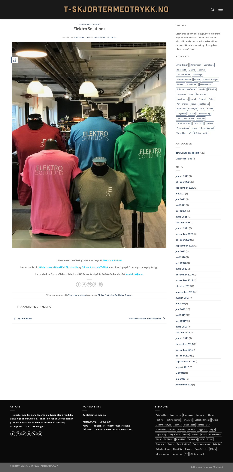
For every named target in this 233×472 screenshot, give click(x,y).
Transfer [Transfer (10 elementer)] (209, 123)
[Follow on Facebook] (12, 433)
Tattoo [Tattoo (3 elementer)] (191, 113)
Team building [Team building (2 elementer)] (203, 113)
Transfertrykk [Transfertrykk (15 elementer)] (182, 128)
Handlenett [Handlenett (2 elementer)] (192, 84)
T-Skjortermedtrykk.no (104, 38)
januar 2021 (182, 228)
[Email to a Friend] (89, 284)
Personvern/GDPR (49, 465)
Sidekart (218, 467)
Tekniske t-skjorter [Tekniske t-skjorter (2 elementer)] (185, 118)
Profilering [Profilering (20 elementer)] (204, 104)
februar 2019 (183, 332)
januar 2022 (182, 176)
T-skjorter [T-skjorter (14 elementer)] (181, 113)
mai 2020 (180, 257)
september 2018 (185, 361)
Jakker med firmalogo (201, 467)
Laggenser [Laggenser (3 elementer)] (181, 94)
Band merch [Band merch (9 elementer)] (195, 65)
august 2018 (182, 367)
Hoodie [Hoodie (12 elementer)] (202, 89)
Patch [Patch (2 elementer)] (211, 99)
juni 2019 (180, 309)
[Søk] (212, 9)
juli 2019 (180, 303)
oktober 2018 (183, 355)
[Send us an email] (29, 433)
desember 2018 (184, 344)
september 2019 (185, 291)
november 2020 (184, 234)
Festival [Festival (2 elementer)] (201, 70)
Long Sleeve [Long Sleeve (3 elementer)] (182, 99)
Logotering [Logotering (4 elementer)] (201, 94)
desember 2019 (184, 274)
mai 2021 (180, 205)
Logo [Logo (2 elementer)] (191, 94)
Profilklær (119, 295)
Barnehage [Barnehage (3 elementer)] (209, 65)
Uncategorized (184, 158)
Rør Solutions (22, 318)
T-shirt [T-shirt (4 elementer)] (210, 108)
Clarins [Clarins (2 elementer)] (192, 70)
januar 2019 (182, 338)
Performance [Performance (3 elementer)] (182, 104)
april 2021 (181, 210)
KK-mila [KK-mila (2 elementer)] (212, 89)
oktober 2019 (183, 286)
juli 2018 (180, 372)
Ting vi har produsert (89, 24)
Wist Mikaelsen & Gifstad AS (147, 318)
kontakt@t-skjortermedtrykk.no (112, 425)
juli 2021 (180, 193)
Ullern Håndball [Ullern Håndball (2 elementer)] (207, 128)
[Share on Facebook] (78, 284)
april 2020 (181, 263)
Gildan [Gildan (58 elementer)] (197, 79)
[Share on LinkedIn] (100, 284)
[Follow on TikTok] (23, 433)
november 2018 (184, 349)
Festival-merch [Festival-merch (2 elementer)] (183, 74)
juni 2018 (180, 378)
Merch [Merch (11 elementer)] (193, 99)
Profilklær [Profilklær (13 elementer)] (180, 108)
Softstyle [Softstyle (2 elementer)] (192, 108)
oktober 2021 (183, 181)
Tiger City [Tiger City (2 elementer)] (198, 123)
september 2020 (185, 245)
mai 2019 (180, 315)
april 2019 (181, 320)
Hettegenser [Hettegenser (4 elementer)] (206, 84)
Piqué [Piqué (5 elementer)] (193, 104)
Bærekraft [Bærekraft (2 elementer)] (181, 70)
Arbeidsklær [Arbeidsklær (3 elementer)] (182, 65)
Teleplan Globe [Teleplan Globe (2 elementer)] (183, 123)
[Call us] (34, 433)
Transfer (128, 295)
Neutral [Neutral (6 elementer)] (202, 99)
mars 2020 (181, 268)
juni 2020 (180, 251)
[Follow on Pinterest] (39, 433)
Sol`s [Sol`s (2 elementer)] (202, 108)
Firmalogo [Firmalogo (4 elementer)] (197, 74)
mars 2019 (181, 326)
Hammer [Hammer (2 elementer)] (180, 84)
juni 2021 (180, 199)
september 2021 (185, 187)
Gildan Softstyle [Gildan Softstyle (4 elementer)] (210, 79)
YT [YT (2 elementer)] (190, 133)
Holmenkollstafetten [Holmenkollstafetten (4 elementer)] (186, 89)
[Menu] (220, 9)
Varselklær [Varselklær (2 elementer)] (181, 133)
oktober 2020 (183, 239)
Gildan (101, 295)
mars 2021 (181, 216)
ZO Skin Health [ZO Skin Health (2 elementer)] (201, 133)
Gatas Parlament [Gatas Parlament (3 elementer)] (184, 79)
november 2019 (184, 280)
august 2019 (182, 297)
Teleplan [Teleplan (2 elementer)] (201, 118)
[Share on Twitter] (84, 284)
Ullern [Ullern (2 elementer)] (194, 128)
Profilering (109, 295)
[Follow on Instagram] (18, 433)
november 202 (184, 384)
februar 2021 (183, 222)
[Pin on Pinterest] (94, 284)
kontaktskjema (134, 274)
